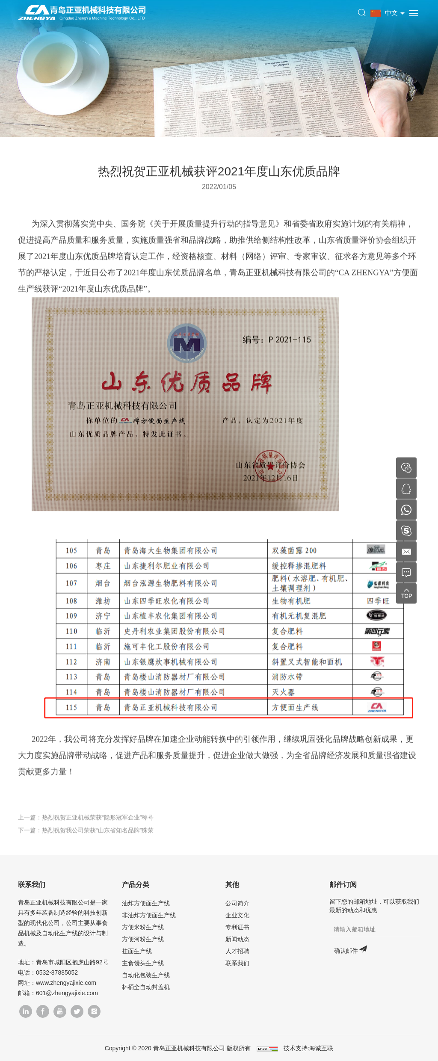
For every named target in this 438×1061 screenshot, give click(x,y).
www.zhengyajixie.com (66, 982)
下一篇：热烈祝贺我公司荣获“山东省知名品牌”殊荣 (86, 837)
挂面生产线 (137, 951)
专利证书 (237, 927)
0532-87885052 (57, 972)
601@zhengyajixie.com (67, 993)
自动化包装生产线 (146, 975)
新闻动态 (237, 939)
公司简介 (237, 903)
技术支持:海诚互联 (308, 1048)
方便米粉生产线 (143, 927)
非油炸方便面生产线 (149, 915)
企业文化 (237, 915)
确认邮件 (346, 950)
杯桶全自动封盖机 (146, 987)
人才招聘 (237, 951)
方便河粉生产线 (143, 939)
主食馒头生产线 (143, 963)
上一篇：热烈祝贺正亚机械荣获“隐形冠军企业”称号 (86, 825)
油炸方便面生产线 (146, 903)
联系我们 (237, 963)
